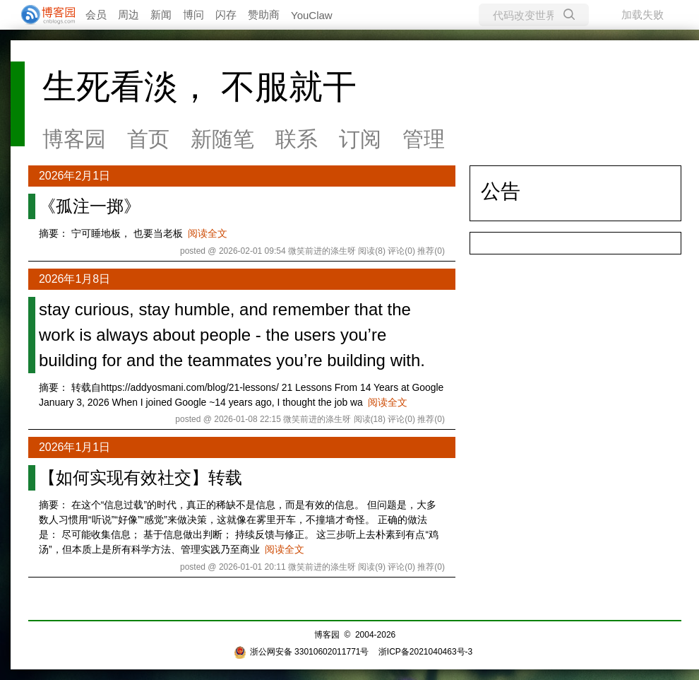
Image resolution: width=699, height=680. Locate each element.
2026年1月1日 (74, 447)
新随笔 (222, 139)
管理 (423, 139)
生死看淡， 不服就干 (199, 86)
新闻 (161, 14)
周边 (128, 14)
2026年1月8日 (74, 279)
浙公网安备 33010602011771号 (301, 652)
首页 (148, 139)
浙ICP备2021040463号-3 (425, 652)
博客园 (74, 139)
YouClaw (312, 15)
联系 (296, 139)
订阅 (360, 139)
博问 (193, 14)
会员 (96, 14)
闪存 (226, 14)
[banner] (42, 15)
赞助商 (264, 14)
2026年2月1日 (74, 176)
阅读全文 (207, 233)
